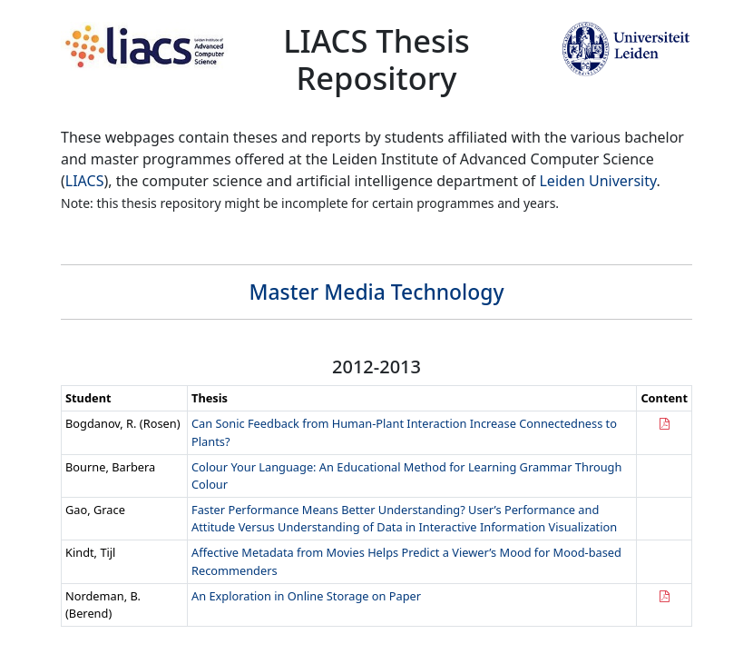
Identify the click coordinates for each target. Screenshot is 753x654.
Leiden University (597, 181)
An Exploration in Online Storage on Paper (306, 596)
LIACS (84, 181)
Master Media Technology (376, 292)
